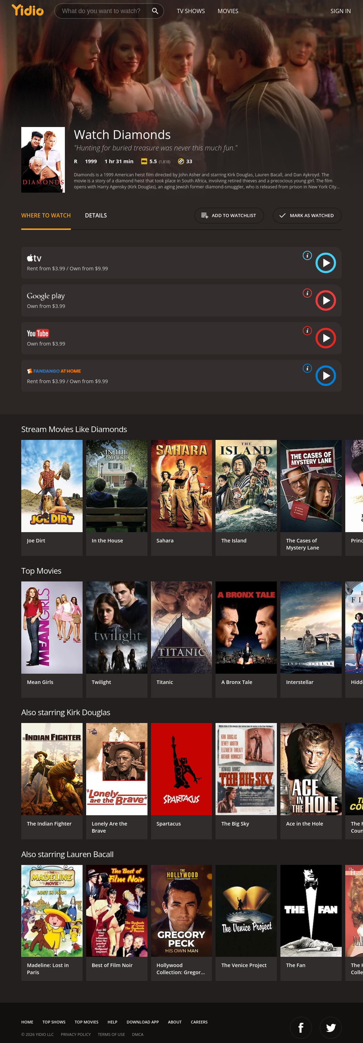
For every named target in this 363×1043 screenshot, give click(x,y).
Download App (143, 1022)
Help (113, 1022)
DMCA (137, 1034)
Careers (199, 1022)
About (175, 1022)
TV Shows (191, 11)
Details (96, 215)
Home (27, 1022)
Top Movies (87, 1022)
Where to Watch (46, 215)
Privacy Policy (76, 1034)
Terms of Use (111, 1034)
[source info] (306, 255)
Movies (228, 11)
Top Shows (54, 1022)
